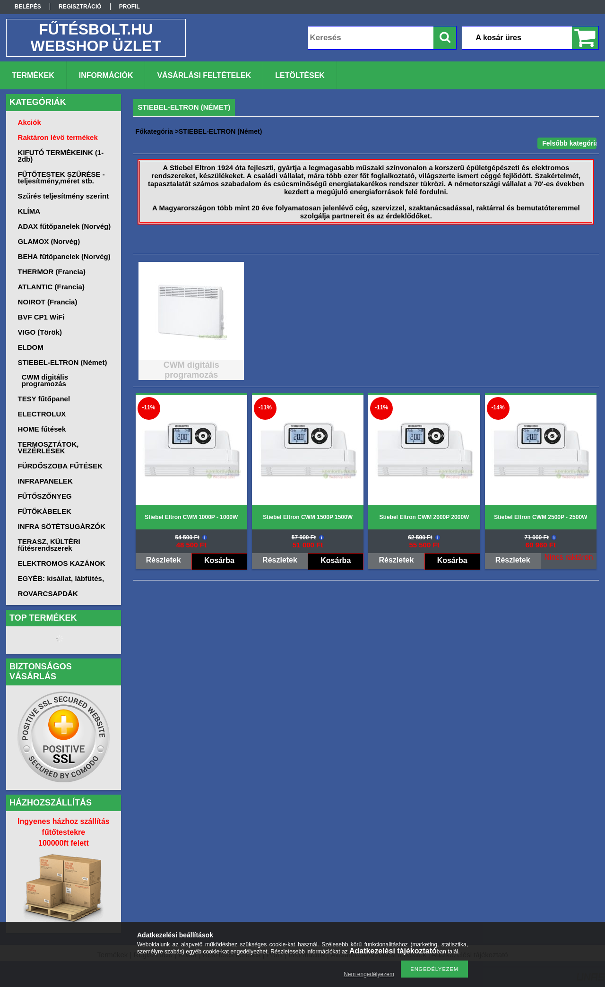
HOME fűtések (42, 429)
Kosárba (219, 560)
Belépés (28, 6)
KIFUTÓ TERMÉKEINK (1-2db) (61, 155)
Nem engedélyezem (369, 974)
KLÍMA (29, 211)
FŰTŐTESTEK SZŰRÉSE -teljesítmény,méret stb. (61, 177)
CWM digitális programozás (45, 380)
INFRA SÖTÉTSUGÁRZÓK (61, 526)
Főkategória (154, 131)
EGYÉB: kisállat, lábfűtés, (61, 578)
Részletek (163, 560)
